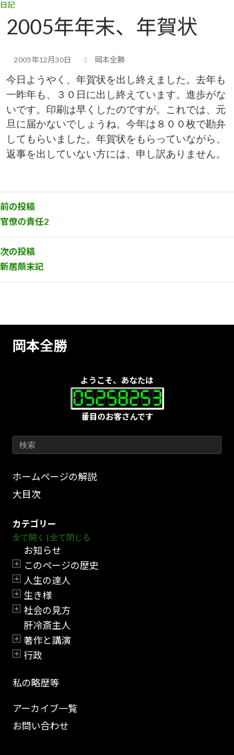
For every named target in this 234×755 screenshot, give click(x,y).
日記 (7, 4)
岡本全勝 (39, 345)
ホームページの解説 (54, 476)
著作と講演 (47, 640)
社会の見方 (47, 610)
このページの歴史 (61, 565)
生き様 (38, 595)
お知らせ (42, 550)
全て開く (28, 537)
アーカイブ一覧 (44, 708)
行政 (33, 655)
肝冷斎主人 (47, 625)
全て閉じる (70, 537)
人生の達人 (47, 580)
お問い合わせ (40, 725)
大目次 (26, 494)
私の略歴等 (35, 682)
